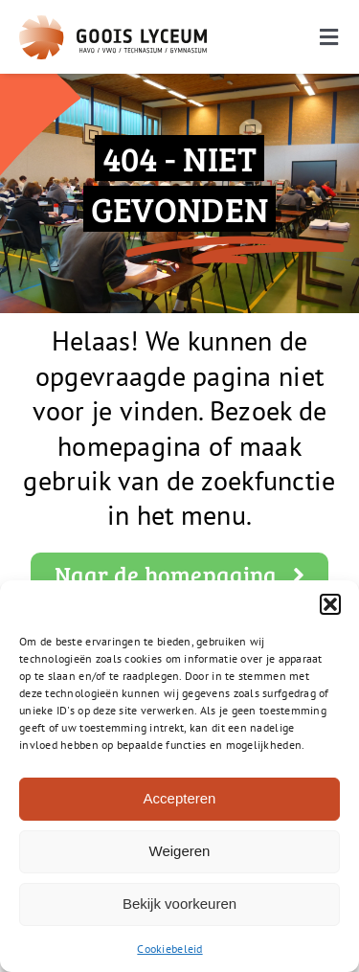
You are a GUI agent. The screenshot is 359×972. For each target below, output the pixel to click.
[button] (330, 604)
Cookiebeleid (169, 948)
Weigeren (180, 851)
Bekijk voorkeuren (179, 903)
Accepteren (180, 798)
